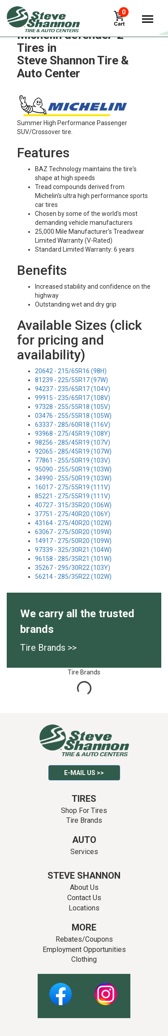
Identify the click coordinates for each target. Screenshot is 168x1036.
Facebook (60, 989)
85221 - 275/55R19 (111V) (72, 496)
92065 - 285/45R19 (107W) (73, 451)
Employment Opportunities (84, 949)
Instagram (105, 989)
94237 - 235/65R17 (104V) (72, 388)
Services (84, 851)
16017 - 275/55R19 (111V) (72, 487)
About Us (84, 887)
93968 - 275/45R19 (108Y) (72, 433)
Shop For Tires (84, 810)
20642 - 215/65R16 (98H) (71, 371)
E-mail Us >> (84, 772)
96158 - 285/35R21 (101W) (73, 558)
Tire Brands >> (48, 647)
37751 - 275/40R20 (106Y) (72, 514)
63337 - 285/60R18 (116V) (72, 424)
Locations (84, 908)
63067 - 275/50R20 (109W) (73, 531)
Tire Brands (84, 820)
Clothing (84, 959)
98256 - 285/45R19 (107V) (72, 442)
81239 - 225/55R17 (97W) (71, 379)
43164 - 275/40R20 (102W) (73, 522)
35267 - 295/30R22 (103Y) (72, 567)
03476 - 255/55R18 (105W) (73, 415)
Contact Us (84, 897)
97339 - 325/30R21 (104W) (73, 549)
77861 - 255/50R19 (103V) (72, 460)
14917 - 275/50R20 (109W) (73, 540)
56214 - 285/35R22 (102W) (73, 576)
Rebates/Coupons (84, 939)
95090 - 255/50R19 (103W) (73, 469)
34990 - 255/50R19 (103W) (73, 478)
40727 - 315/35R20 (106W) (73, 505)
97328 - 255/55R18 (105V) (72, 406)
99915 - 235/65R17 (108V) (72, 397)
